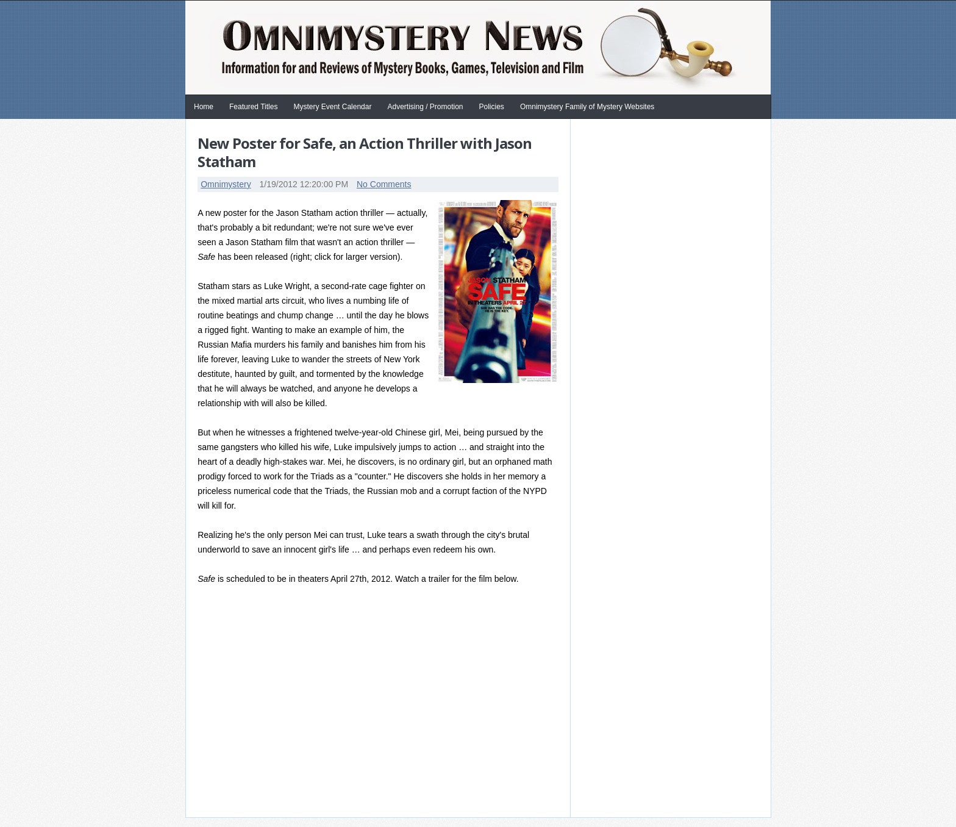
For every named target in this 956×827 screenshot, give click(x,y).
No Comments (384, 184)
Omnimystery (226, 184)
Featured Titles (253, 106)
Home (203, 106)
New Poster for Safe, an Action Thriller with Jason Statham (365, 152)
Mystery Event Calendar (332, 106)
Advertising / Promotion (425, 106)
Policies (491, 106)
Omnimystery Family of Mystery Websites (587, 106)
